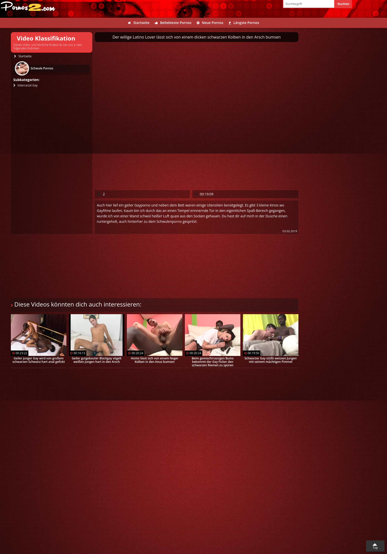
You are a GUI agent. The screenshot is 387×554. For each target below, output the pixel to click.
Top (375, 548)
